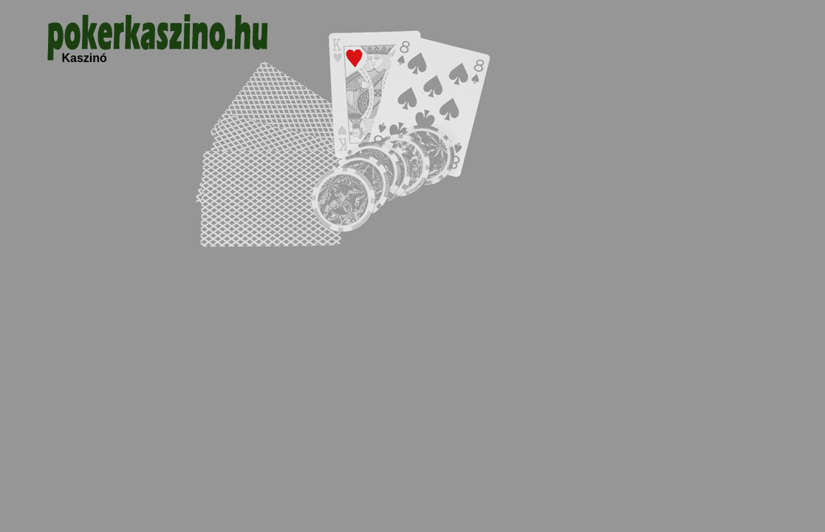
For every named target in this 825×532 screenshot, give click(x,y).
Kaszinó (84, 58)
